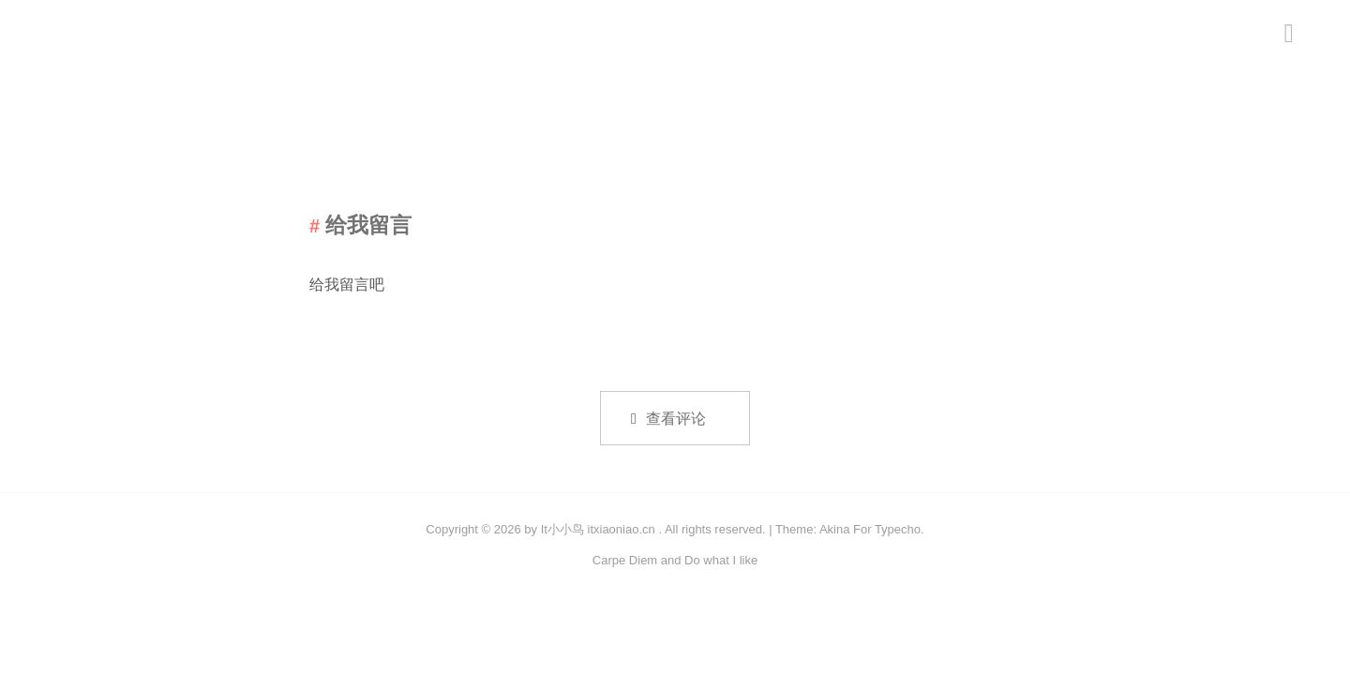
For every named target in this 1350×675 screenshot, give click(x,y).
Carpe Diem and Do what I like (675, 560)
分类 (1136, 35)
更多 (1194, 35)
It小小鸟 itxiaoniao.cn (598, 529)
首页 (1078, 35)
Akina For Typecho (870, 529)
